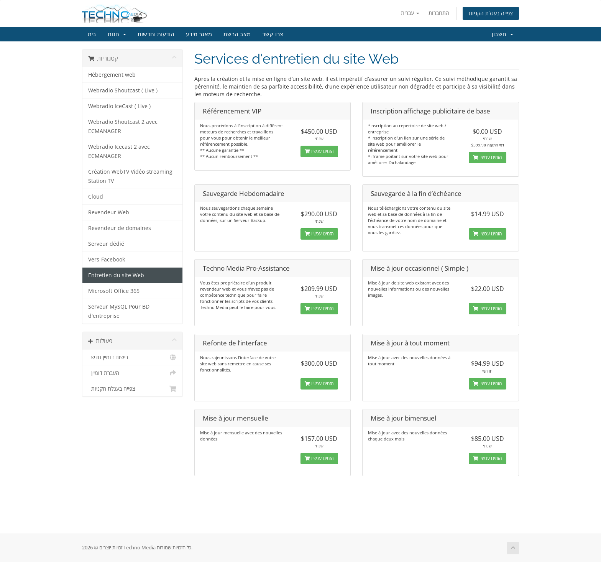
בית (92, 34)
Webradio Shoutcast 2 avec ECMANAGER (123, 126)
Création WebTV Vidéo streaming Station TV (130, 176)
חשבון (502, 34)
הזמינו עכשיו (319, 151)
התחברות (439, 12)
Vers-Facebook (106, 259)
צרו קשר (272, 34)
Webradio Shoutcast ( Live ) (123, 90)
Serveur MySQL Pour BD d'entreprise (118, 311)
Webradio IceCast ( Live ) (119, 106)
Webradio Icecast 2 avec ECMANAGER (119, 151)
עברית (410, 12)
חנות (117, 34)
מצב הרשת (237, 34)
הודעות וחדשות (156, 34)
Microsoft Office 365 (114, 291)
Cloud (95, 196)
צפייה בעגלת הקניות (491, 13)
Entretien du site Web (116, 275)
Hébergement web (112, 74)
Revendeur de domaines (119, 228)
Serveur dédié (106, 243)
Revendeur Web (108, 212)
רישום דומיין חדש (132, 357)
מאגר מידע (199, 34)
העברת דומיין (132, 373)
